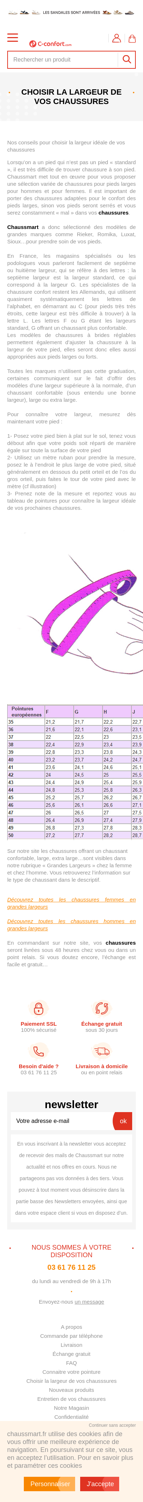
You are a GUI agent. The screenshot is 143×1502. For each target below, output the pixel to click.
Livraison (71, 1345)
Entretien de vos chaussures (71, 1399)
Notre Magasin (71, 1408)
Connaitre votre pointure (72, 1372)
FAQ (71, 1363)
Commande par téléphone (71, 1336)
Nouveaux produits (71, 1390)
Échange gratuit (71, 1354)
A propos (71, 1327)
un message (89, 1302)
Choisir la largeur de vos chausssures (71, 1381)
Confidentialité (71, 1417)
